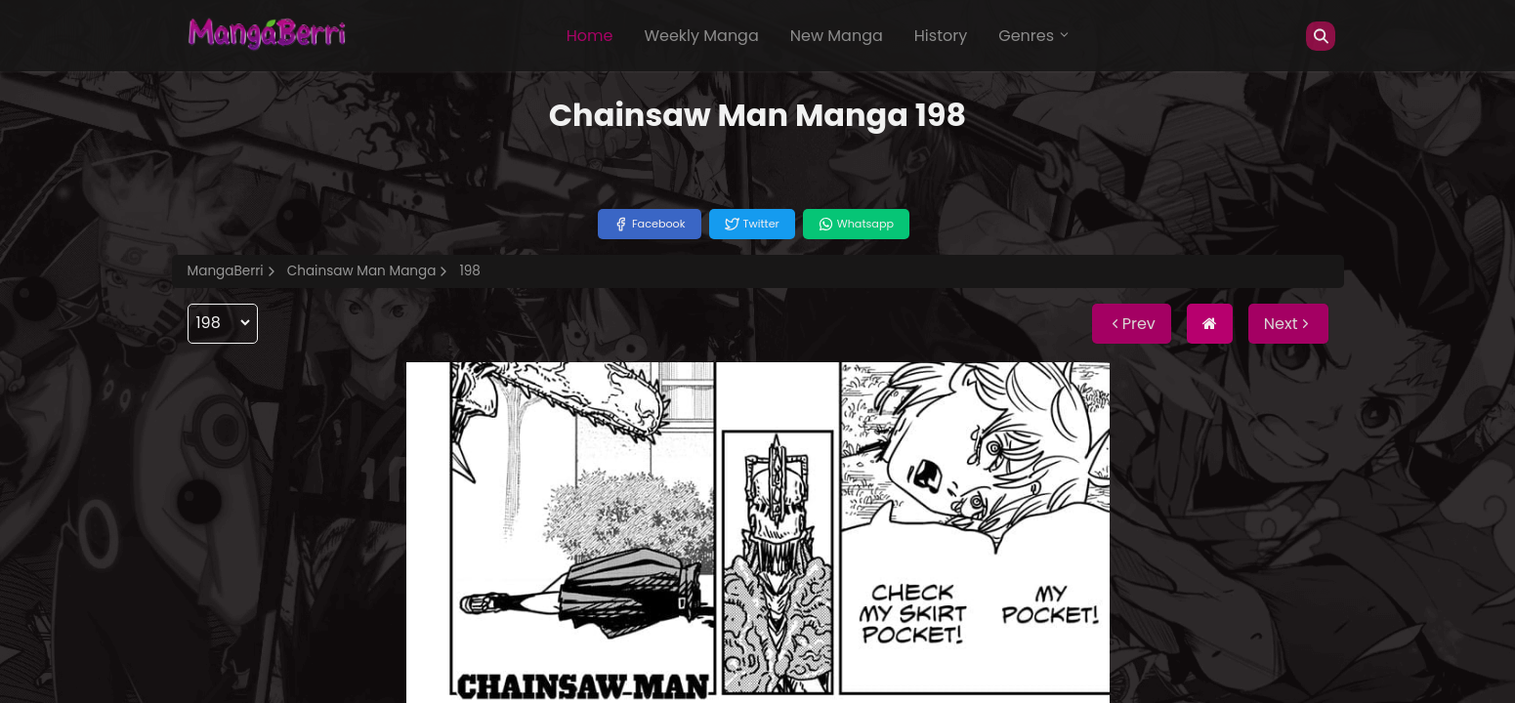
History (940, 35)
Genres (1034, 35)
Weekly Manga (701, 35)
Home (590, 35)
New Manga (836, 35)
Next (1288, 324)
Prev (1131, 324)
